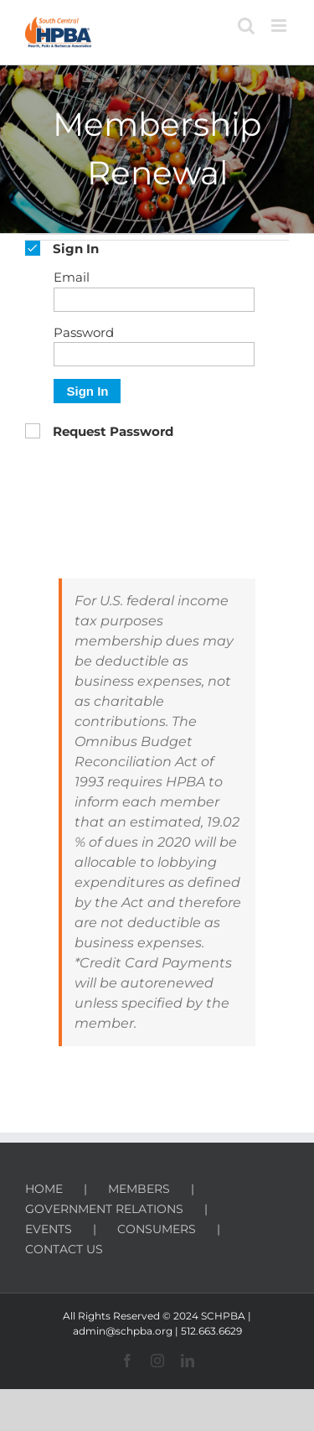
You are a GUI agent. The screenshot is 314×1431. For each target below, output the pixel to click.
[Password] (154, 354)
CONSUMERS (156, 1229)
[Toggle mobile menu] (280, 25)
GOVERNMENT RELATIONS (104, 1208)
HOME (44, 1188)
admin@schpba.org (122, 1331)
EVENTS (48, 1229)
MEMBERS (139, 1188)
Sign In (87, 391)
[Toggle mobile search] (246, 25)
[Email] (154, 300)
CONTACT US (64, 1249)
